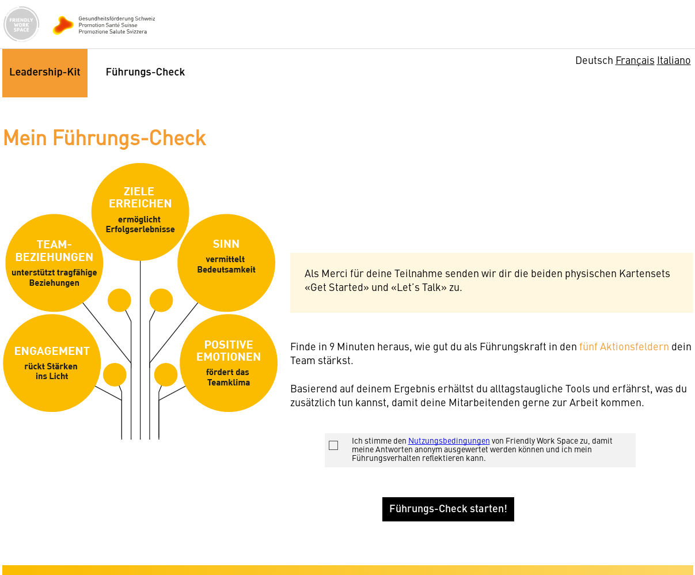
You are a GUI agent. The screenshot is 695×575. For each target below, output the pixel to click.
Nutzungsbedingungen (449, 441)
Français (635, 61)
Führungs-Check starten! (448, 509)
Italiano (674, 61)
